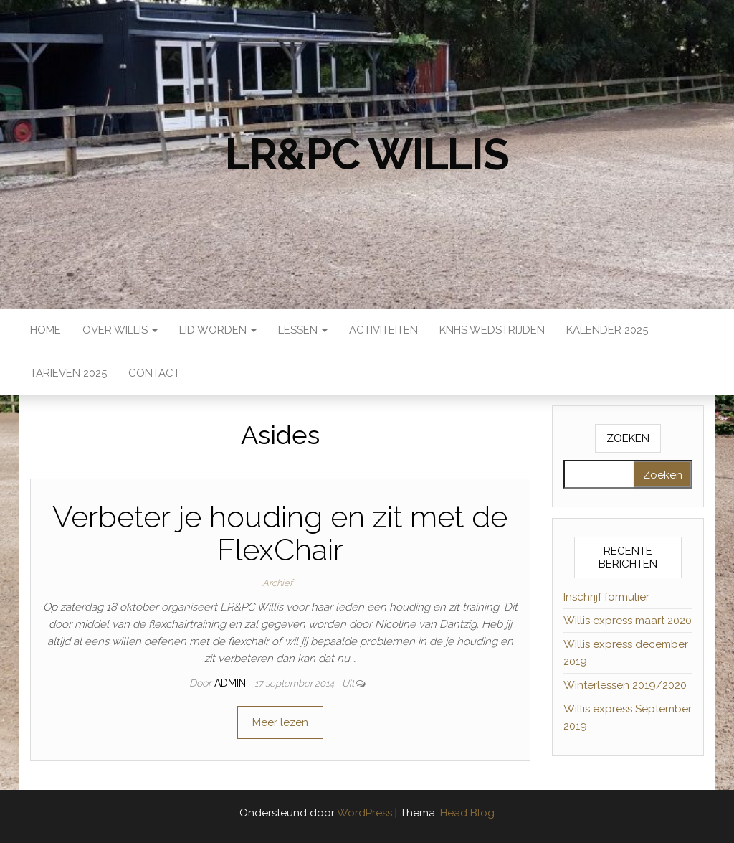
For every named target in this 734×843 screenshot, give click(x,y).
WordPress (364, 812)
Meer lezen (280, 722)
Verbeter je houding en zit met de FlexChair (279, 533)
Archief (277, 583)
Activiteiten (383, 330)
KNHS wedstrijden (492, 330)
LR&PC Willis (367, 154)
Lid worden (218, 330)
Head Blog (467, 812)
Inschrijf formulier (606, 596)
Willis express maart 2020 (627, 620)
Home (45, 330)
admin (231, 683)
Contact (154, 373)
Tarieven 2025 (68, 373)
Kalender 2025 (607, 330)
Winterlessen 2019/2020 (625, 685)
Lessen (303, 330)
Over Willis (120, 330)
